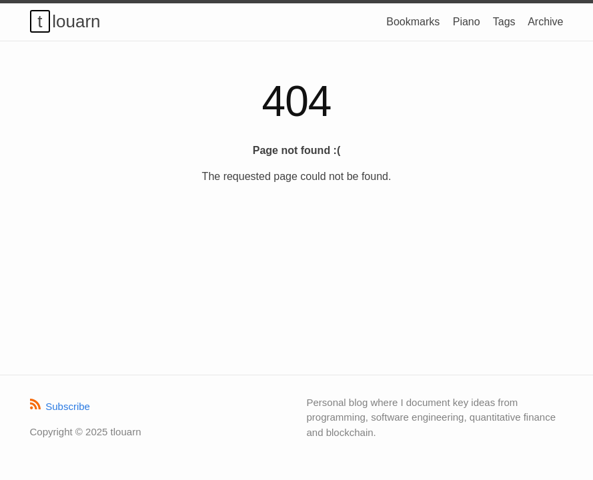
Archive (545, 21)
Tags (504, 21)
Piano (466, 21)
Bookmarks (413, 21)
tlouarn (68, 21)
